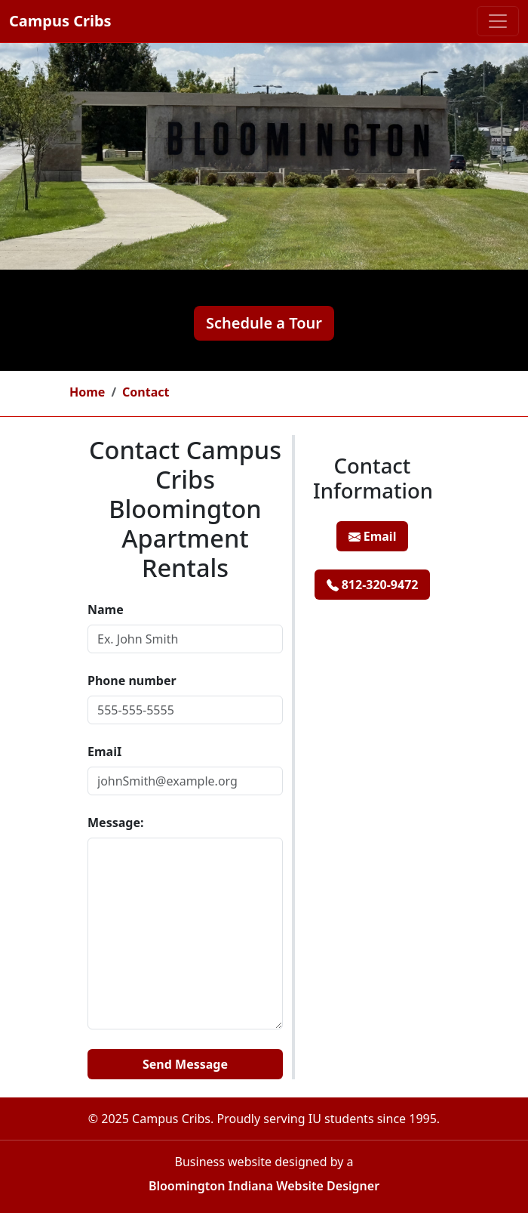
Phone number (132, 680)
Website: (87, 1042)
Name (105, 609)
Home (87, 392)
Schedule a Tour (264, 323)
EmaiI (104, 751)
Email (372, 536)
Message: (115, 822)
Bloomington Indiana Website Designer (264, 1186)
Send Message (185, 1064)
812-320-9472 (373, 584)
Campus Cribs (60, 21)
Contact (145, 392)
